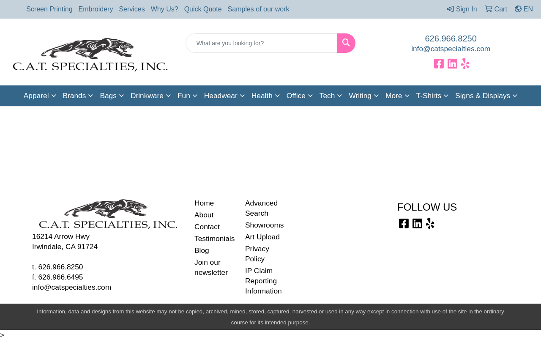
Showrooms (264, 225)
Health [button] (262, 95)
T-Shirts (429, 95)
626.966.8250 (451, 38)
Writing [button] (360, 95)
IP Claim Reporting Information (263, 280)
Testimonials (214, 238)
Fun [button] (184, 95)
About (203, 215)
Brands (74, 95)
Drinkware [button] (147, 95)
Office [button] (296, 95)
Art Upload (262, 237)
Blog (201, 250)
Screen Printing (49, 9)
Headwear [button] (221, 95)
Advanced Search (261, 208)
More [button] (393, 95)
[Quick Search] (262, 43)
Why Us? (164, 9)
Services (132, 9)
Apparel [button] (36, 95)
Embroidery (96, 9)
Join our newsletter (211, 267)
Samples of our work (259, 9)
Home (204, 203)
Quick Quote (203, 9)
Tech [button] (327, 95)
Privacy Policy (257, 253)
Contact (207, 226)
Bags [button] (108, 95)
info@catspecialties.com (450, 48)
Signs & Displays (482, 95)
